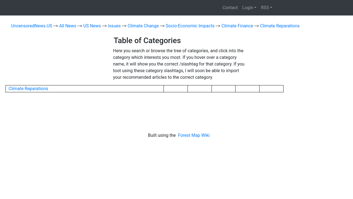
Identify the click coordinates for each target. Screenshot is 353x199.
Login (247, 7)
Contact (230, 7)
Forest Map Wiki (194, 135)
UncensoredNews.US (32, 25)
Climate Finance (237, 25)
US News (92, 25)
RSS (265, 7)
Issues (115, 25)
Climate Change (144, 25)
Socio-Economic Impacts (191, 25)
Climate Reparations (280, 25)
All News (68, 25)
